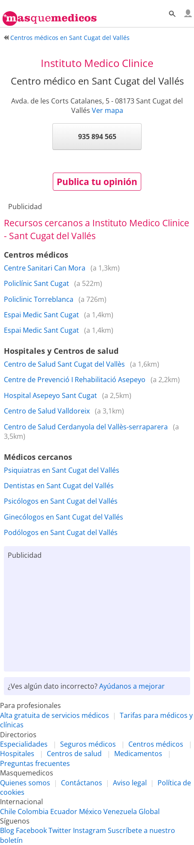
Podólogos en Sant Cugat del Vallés (61, 532)
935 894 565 (97, 136)
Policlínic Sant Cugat (36, 283)
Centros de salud (74, 753)
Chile (8, 811)
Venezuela (120, 811)
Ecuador (63, 811)
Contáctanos (81, 782)
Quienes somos (25, 782)
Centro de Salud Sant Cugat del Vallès (64, 364)
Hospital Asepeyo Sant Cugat (50, 395)
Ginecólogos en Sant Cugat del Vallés (63, 517)
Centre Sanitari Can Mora (44, 268)
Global (149, 811)
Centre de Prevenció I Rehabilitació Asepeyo (75, 379)
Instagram (89, 830)
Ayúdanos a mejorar (132, 686)
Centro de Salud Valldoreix (47, 411)
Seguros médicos (88, 744)
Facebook (31, 830)
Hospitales (17, 753)
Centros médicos (155, 744)
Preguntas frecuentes (35, 763)
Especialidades (24, 744)
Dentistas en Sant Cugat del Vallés (59, 485)
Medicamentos (138, 753)
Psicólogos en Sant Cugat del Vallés (61, 501)
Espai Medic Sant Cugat (41, 314)
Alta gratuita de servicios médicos (54, 715)
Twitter (59, 830)
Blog (7, 830)
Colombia (33, 811)
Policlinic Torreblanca (38, 299)
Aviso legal (130, 782)
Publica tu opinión (97, 182)
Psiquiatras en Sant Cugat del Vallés (61, 470)
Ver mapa (107, 110)
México (90, 811)
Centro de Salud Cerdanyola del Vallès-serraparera (86, 427)
